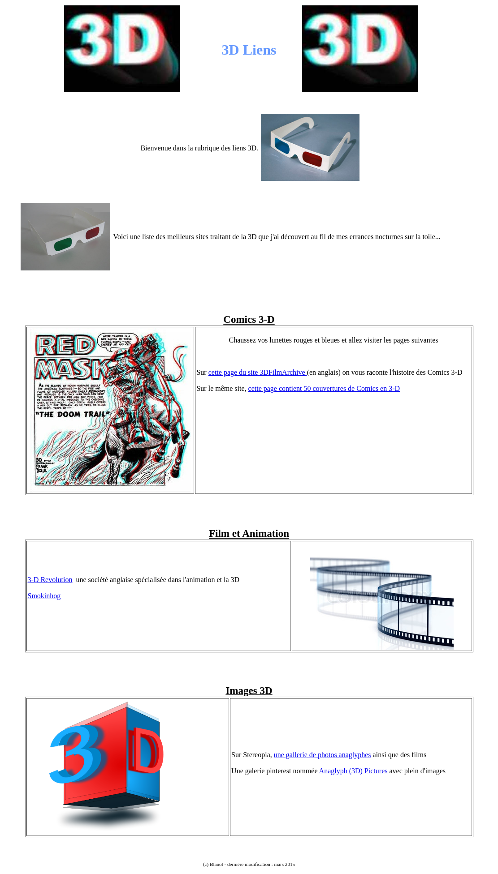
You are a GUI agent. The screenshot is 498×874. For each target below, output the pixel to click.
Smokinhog (44, 596)
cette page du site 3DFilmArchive (257, 372)
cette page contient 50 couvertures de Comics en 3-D (324, 388)
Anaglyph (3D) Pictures (353, 771)
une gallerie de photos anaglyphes (322, 754)
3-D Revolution (50, 579)
